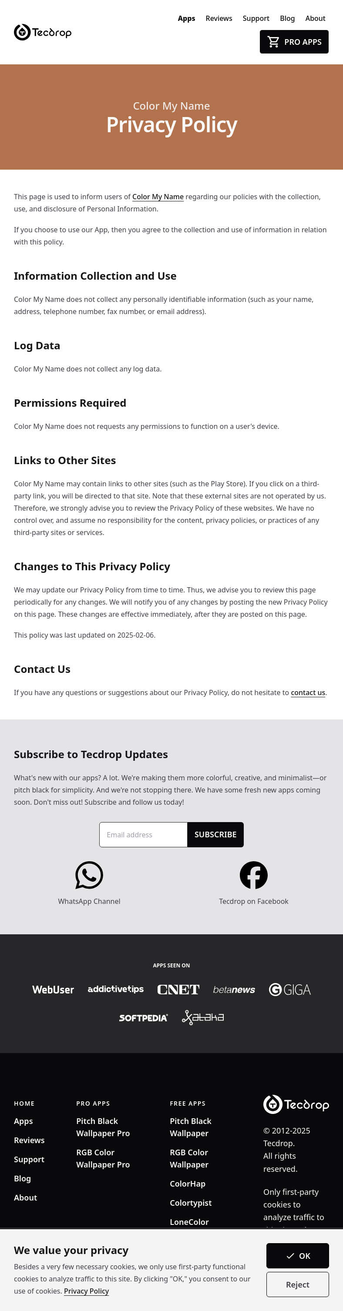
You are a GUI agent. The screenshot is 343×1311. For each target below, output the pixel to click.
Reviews (219, 18)
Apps (186, 18)
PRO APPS (93, 1103)
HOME (24, 1103)
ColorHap (187, 1183)
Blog (287, 18)
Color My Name (171, 105)
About (316, 18)
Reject (297, 1284)
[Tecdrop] (42, 32)
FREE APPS (188, 1103)
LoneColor (189, 1222)
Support (256, 18)
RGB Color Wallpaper (189, 1158)
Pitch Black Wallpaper (191, 1127)
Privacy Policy (86, 1291)
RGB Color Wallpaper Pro (103, 1158)
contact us (308, 692)
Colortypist (191, 1202)
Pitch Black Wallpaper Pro (103, 1127)
